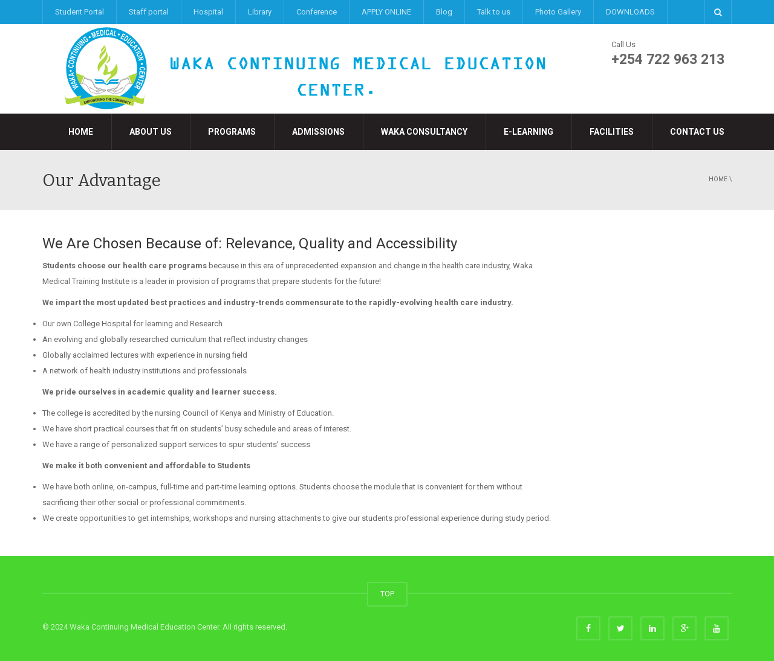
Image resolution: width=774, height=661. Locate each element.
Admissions (318, 132)
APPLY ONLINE (386, 11)
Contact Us (697, 132)
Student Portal (79, 11)
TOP (387, 593)
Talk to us (493, 11)
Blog (444, 11)
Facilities (612, 132)
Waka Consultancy (424, 132)
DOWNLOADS (630, 11)
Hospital (208, 11)
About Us (150, 132)
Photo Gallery (558, 11)
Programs (232, 132)
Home (80, 132)
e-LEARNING (528, 132)
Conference (316, 11)
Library (260, 11)
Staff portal (149, 11)
